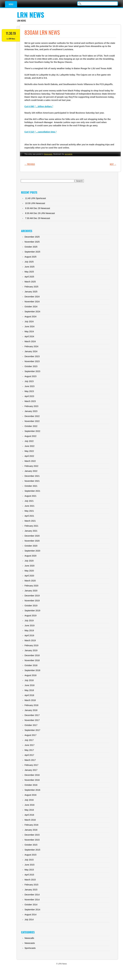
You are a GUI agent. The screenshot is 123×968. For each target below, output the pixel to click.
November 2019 (32, 600)
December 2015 (32, 835)
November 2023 (32, 361)
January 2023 (31, 411)
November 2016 (32, 780)
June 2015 (29, 864)
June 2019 (29, 625)
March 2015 (30, 879)
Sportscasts (30, 948)
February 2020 (31, 585)
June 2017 (29, 745)
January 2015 (31, 889)
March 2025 (30, 281)
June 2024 (29, 326)
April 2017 (29, 755)
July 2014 (29, 919)
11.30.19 (11, 33)
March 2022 (30, 461)
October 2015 (31, 845)
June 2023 (29, 386)
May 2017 (29, 750)
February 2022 (31, 466)
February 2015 (31, 884)
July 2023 (29, 381)
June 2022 (29, 446)
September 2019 (32, 610)
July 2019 (29, 620)
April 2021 (29, 516)
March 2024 (30, 341)
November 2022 (32, 421)
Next (113, 164)
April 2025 (29, 276)
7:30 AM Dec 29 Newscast (37, 218)
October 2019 (31, 605)
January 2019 (31, 650)
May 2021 (29, 511)
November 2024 (32, 301)
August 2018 (30, 675)
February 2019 (31, 645)
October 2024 (31, 306)
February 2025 (31, 286)
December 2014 (32, 894)
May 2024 (29, 331)
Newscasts (48, 154)
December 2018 (32, 655)
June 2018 (29, 685)
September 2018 (32, 670)
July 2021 (29, 501)
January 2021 (31, 531)
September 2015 (32, 850)
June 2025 (29, 266)
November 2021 (32, 481)
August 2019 (30, 615)
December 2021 (32, 476)
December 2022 (32, 416)
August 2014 (30, 914)
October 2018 (31, 665)
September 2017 (32, 730)
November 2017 (32, 720)
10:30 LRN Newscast (35, 203)
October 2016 (31, 785)
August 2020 (30, 556)
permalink (68, 154)
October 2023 (31, 366)
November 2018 (32, 660)
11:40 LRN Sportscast (35, 198)
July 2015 (29, 860)
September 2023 (32, 371)
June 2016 (29, 805)
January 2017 (31, 770)
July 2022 (29, 441)
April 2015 (29, 874)
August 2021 (30, 496)
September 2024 (32, 311)
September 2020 (32, 551)
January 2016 (31, 830)
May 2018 (29, 690)
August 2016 (30, 795)
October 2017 (31, 725)
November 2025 (32, 242)
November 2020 (32, 541)
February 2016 (31, 825)
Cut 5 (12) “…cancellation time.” (41, 132)
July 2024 (29, 321)
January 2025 (31, 291)
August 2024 (30, 316)
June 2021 (29, 506)
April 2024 (29, 336)
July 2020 (29, 561)
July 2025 (29, 261)
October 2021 (31, 486)
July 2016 (29, 800)
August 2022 (30, 436)
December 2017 (32, 715)
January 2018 (31, 710)
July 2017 (29, 740)
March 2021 (30, 521)
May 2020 (29, 570)
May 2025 (29, 271)
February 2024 (31, 346)
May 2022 (29, 451)
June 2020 (29, 565)
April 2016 (29, 815)
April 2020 (29, 575)
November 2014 (32, 899)
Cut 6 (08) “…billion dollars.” (39, 106)
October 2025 (31, 247)
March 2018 (30, 700)
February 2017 (31, 765)
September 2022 (32, 431)
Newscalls (29, 938)
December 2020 (32, 536)
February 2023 (31, 406)
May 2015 (29, 869)
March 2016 (30, 820)
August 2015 (30, 855)
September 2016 (32, 790)
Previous (30, 164)
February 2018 (31, 705)
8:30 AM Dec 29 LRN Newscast (40, 213)
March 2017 (30, 760)
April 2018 (29, 695)
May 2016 (29, 810)
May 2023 (29, 391)
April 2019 (29, 635)
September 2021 (32, 491)
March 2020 (30, 580)
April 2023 (29, 396)
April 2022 (29, 456)
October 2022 (31, 426)
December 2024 (32, 296)
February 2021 (31, 526)
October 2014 (31, 904)
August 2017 (30, 735)
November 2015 (32, 840)
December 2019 (32, 595)
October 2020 (31, 546)
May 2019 (29, 630)
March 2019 (30, 640)
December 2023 (32, 356)
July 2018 (29, 680)
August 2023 (30, 376)
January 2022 (31, 471)
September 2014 (32, 909)
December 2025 (32, 237)
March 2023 (30, 401)
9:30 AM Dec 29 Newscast (37, 208)
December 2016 (32, 775)
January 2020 (31, 590)
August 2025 (30, 257)
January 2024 (31, 351)
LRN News (30, 15)
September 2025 (32, 252)
